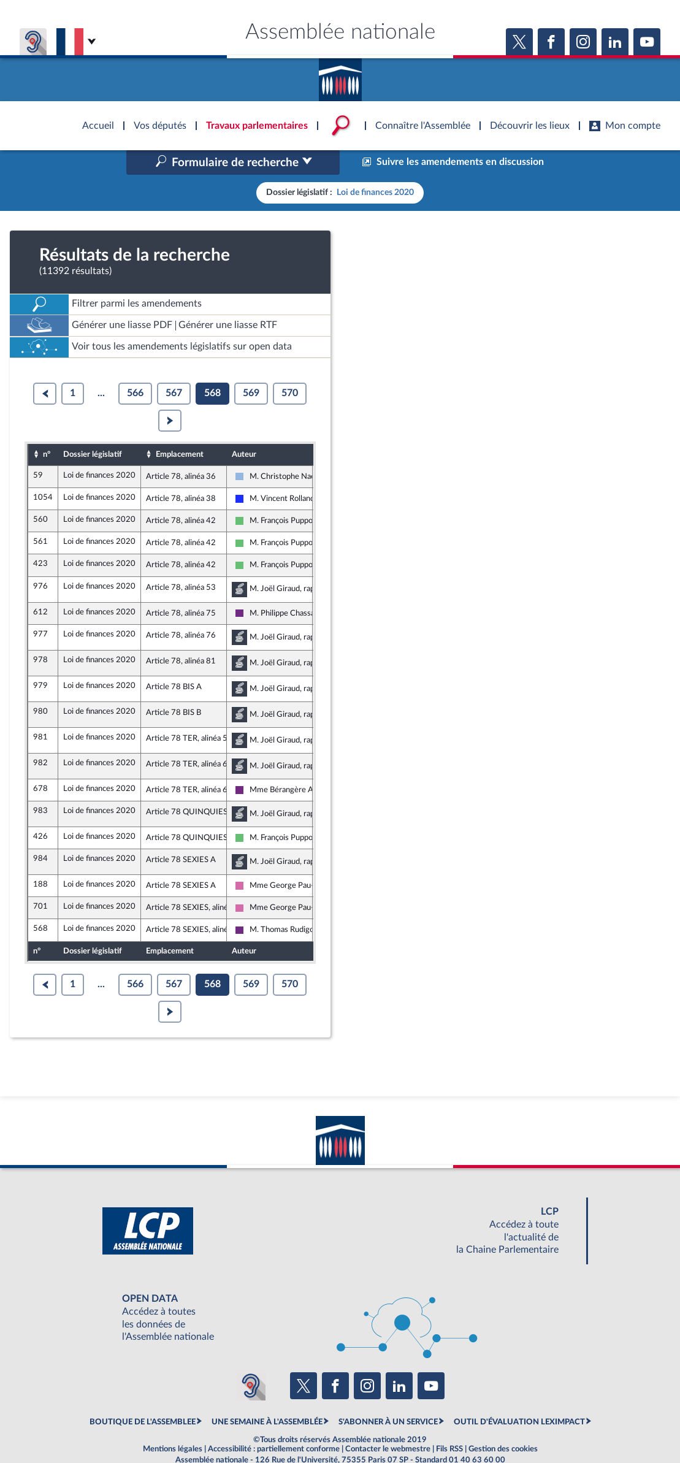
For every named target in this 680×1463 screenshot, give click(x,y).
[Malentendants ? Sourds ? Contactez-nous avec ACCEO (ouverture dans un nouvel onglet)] (251, 1360)
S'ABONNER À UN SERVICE (388, 1396)
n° (46, 428)
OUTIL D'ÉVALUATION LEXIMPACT (519, 1396)
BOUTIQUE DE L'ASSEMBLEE (143, 1396)
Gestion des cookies (503, 1423)
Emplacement (180, 428)
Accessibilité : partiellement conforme (274, 1423)
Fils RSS (449, 1423)
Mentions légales (172, 1423)
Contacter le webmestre (387, 1423)
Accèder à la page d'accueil (340, 75)
